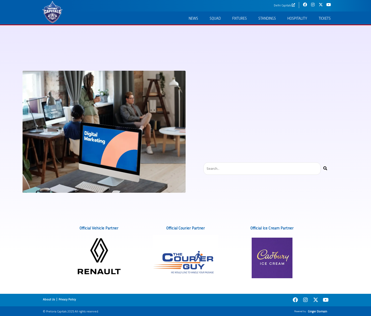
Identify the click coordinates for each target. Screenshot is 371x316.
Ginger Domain (317, 311)
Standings (267, 18)
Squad (215, 18)
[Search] (325, 168)
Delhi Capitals (282, 5)
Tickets (325, 18)
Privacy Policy (67, 299)
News (193, 18)
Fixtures (239, 18)
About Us (49, 299)
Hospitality (297, 18)
